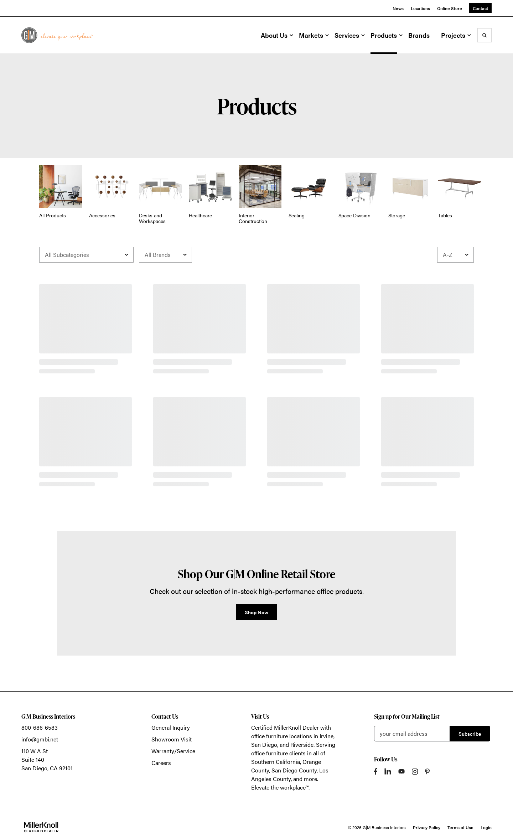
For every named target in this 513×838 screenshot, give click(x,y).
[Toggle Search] (484, 35)
